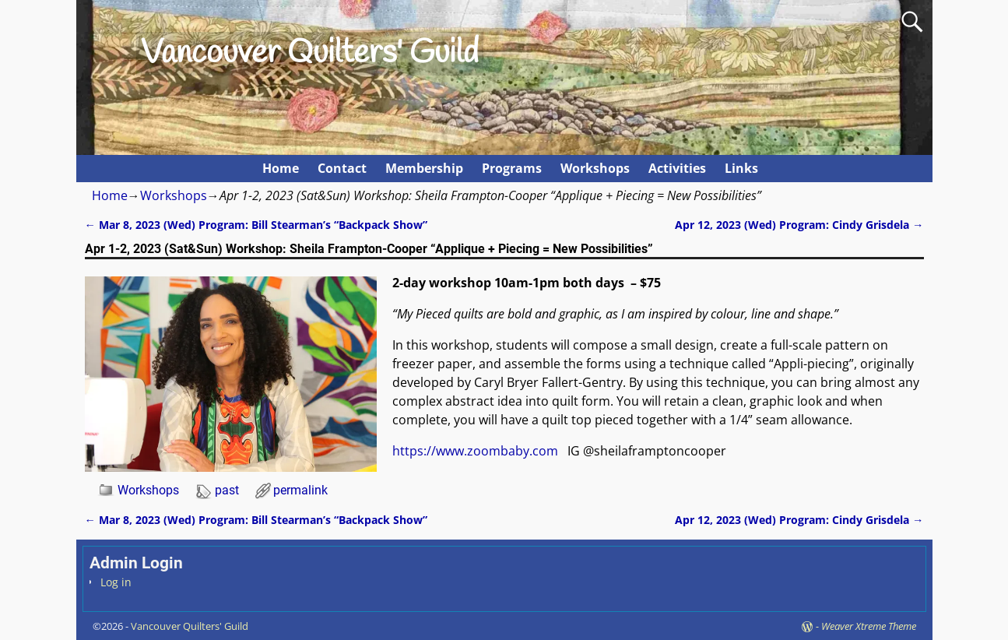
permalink (300, 490)
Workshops (595, 168)
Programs (512, 168)
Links (741, 168)
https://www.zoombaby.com (475, 450)
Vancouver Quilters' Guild (310, 54)
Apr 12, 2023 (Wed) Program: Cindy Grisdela (799, 224)
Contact (342, 168)
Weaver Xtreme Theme (868, 626)
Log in (116, 582)
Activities (677, 168)
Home (280, 168)
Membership (424, 168)
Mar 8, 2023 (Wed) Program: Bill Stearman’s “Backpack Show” (256, 224)
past (227, 490)
